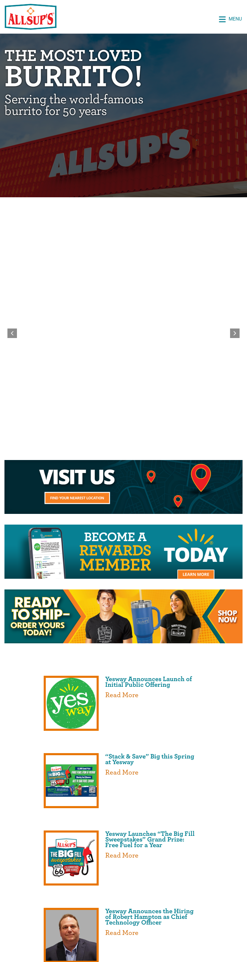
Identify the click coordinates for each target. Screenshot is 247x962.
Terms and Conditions (194, 935)
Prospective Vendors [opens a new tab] (38, 906)
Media (230, 906)
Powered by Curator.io (214, 835)
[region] (123, 216)
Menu (230, 19)
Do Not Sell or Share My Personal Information (123, 942)
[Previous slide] (12, 216)
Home (60, 891)
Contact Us (123, 918)
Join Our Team (195, 906)
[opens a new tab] (123, 317)
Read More (122, 461)
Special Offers (94, 891)
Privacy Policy (143, 935)
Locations (153, 906)
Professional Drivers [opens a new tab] (104, 906)
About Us (133, 891)
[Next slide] (235, 216)
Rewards (183, 891)
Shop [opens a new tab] (158, 891)
